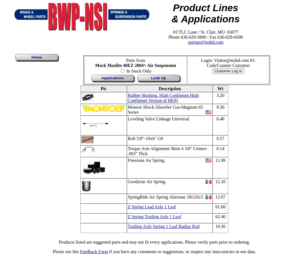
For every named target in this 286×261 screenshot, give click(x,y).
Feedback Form (94, 251)
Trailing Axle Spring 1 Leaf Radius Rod (163, 226)
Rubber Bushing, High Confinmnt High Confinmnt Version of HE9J (163, 98)
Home (37, 57)
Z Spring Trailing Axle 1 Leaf (154, 216)
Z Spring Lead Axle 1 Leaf (152, 206)
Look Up (158, 78)
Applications (112, 78)
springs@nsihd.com (205, 42)
